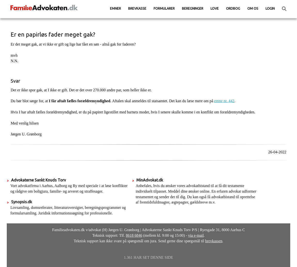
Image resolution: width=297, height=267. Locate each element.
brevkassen (213, 241)
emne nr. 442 (224, 101)
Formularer (164, 8)
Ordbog (233, 8)
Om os (252, 8)
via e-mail (196, 235)
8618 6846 (134, 235)
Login (270, 8)
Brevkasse (137, 8)
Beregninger (192, 8)
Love (215, 8)
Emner (115, 8)
